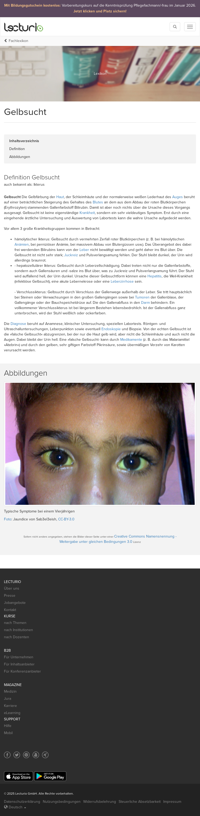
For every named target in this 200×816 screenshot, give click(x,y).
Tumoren (142, 297)
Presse (9, 595)
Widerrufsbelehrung (99, 801)
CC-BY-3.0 (66, 519)
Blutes (98, 202)
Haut (60, 197)
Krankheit (87, 213)
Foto (7, 519)
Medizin (10, 691)
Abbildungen (19, 157)
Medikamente (131, 339)
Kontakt (10, 610)
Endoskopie (111, 329)
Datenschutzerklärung (22, 801)
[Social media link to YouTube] (35, 755)
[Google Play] (50, 776)
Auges (177, 197)
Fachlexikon (18, 41)
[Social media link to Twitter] (16, 755)
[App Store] (18, 776)
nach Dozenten (16, 637)
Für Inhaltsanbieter (19, 664)
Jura (7, 698)
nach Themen (15, 623)
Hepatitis (154, 276)
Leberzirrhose (122, 281)
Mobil (8, 733)
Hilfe (7, 726)
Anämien (22, 244)
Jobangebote (15, 602)
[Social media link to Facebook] (7, 755)
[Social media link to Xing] (45, 755)
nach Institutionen (18, 630)
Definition (17, 149)
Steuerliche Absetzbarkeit (140, 801)
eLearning (12, 713)
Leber (84, 250)
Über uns (11, 588)
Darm (145, 302)
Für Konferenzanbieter (22, 671)
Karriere (10, 705)
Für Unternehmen (18, 657)
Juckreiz (71, 255)
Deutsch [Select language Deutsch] (15, 807)
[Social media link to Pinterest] (26, 755)
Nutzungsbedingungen (62, 801)
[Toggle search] (175, 26)
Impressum (172, 801)
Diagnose (18, 323)
